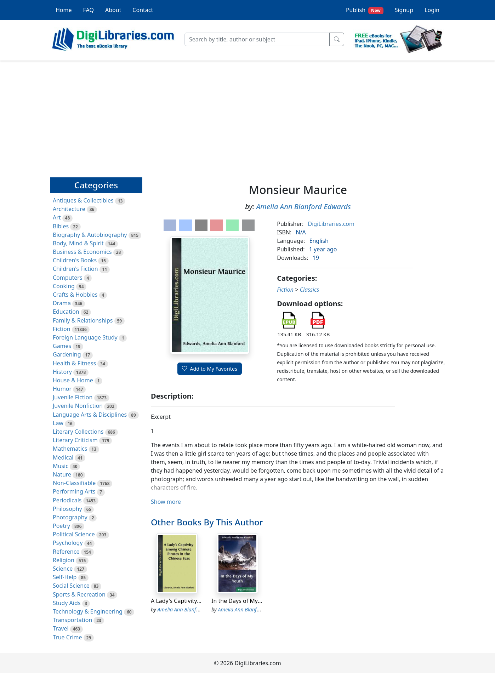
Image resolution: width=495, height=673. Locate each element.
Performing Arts (74, 491)
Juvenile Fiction (72, 397)
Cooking (64, 286)
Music (60, 466)
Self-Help (64, 577)
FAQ (88, 10)
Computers (67, 277)
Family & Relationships (83, 320)
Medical (63, 457)
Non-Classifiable (74, 483)
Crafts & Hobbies (75, 294)
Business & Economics (82, 252)
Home (64, 10)
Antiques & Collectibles (83, 200)
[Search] (257, 39)
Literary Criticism (75, 440)
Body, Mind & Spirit (78, 243)
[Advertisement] (247, 115)
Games (62, 346)
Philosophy (67, 509)
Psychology (68, 543)
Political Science (74, 534)
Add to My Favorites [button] (209, 368)
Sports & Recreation (79, 594)
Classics (309, 289)
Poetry (61, 526)
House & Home (73, 380)
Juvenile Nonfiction (78, 406)
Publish (364, 10)
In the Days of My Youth (243, 601)
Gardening (67, 354)
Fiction (61, 329)
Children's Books (75, 260)
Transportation (72, 620)
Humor (62, 389)
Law (58, 423)
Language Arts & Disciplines (90, 414)
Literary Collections (78, 431)
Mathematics (70, 448)
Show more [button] (166, 502)
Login (432, 10)
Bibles (61, 226)
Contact (142, 10)
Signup (404, 10)
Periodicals (67, 500)
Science (63, 568)
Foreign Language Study (85, 337)
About (113, 10)
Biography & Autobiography (90, 235)
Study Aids (66, 603)
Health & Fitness (74, 363)
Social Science (71, 585)
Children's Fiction (75, 269)
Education (66, 311)
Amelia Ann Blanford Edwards (303, 206)
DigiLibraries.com (331, 224)
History (62, 372)
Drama (62, 303)
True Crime (67, 637)
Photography (70, 517)
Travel (61, 628)
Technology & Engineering (88, 611)
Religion (63, 560)
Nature (62, 474)
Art (57, 217)
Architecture (69, 209)
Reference (66, 551)
